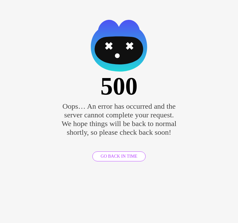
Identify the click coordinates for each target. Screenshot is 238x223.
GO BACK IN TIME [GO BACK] (119, 156)
